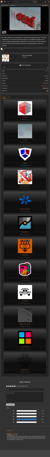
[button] (5, 2)
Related (4, 97)
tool (3, 50)
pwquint (46, 70)
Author (8, 97)
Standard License (44, 85)
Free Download (24, 65)
